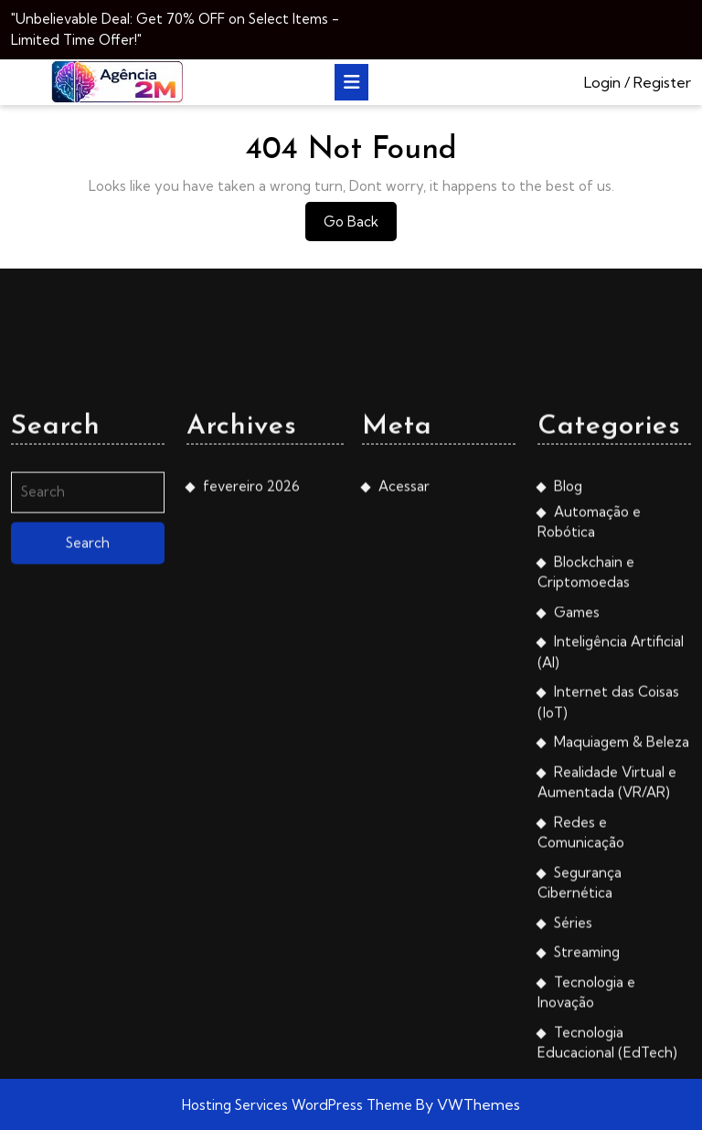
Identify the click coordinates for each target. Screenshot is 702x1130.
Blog (568, 712)
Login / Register (637, 82)
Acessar (404, 712)
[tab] (351, 82)
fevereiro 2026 (251, 712)
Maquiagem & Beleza (621, 968)
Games (577, 838)
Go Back (360, 226)
